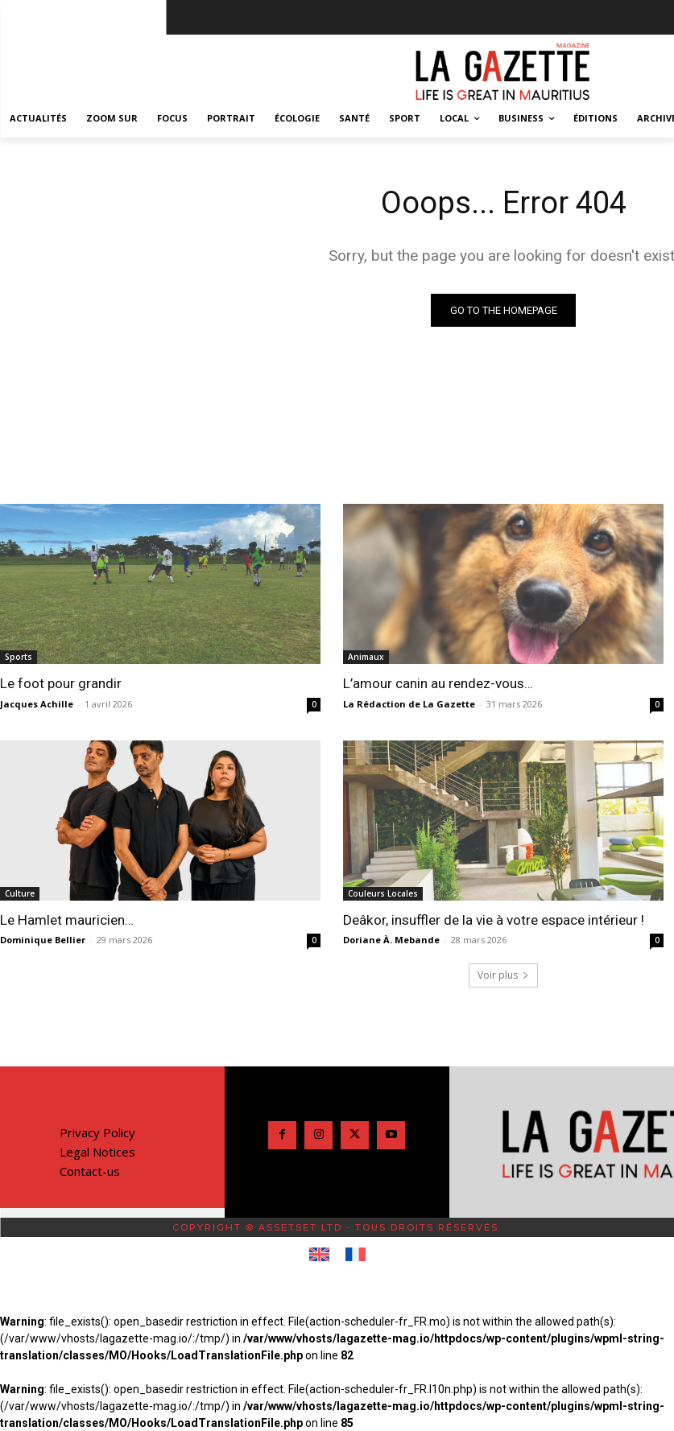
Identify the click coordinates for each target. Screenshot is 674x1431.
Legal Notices (97, 1152)
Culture (20, 893)
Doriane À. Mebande (391, 940)
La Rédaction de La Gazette (409, 704)
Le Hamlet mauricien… (66, 920)
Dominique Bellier (42, 940)
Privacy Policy (97, 1132)
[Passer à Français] (355, 1254)
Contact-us (90, 1171)
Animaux (366, 656)
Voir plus (503, 975)
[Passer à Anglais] (319, 1254)
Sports (18, 656)
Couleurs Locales (383, 893)
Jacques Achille (36, 704)
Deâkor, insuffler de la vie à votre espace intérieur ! (493, 920)
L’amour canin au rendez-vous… (438, 683)
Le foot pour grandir (61, 683)
